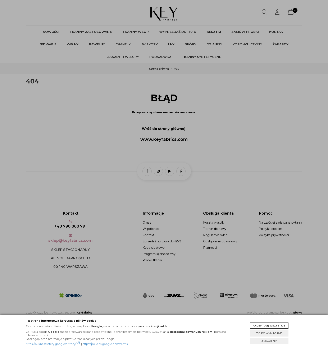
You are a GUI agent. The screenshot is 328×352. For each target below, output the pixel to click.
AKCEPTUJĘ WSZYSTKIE (269, 325)
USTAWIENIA (269, 341)
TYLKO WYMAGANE (269, 333)
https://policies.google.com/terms (105, 344)
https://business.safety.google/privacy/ (53, 344)
